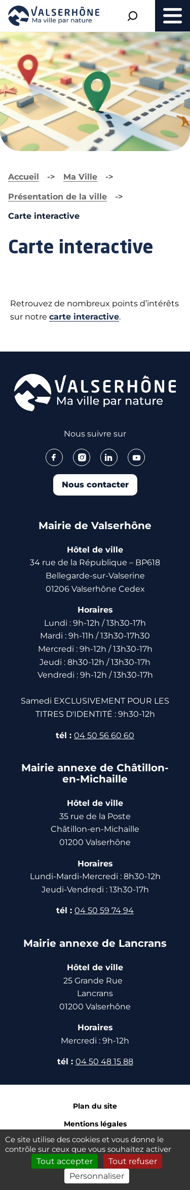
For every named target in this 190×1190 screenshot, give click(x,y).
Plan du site (95, 1106)
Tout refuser (132, 1161)
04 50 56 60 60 (104, 735)
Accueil (23, 177)
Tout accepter (64, 1161)
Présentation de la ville (57, 196)
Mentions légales (95, 1123)
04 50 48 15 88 (104, 1061)
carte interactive (84, 317)
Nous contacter (95, 484)
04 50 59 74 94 (104, 910)
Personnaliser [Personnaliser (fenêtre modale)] (96, 1176)
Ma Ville (80, 177)
